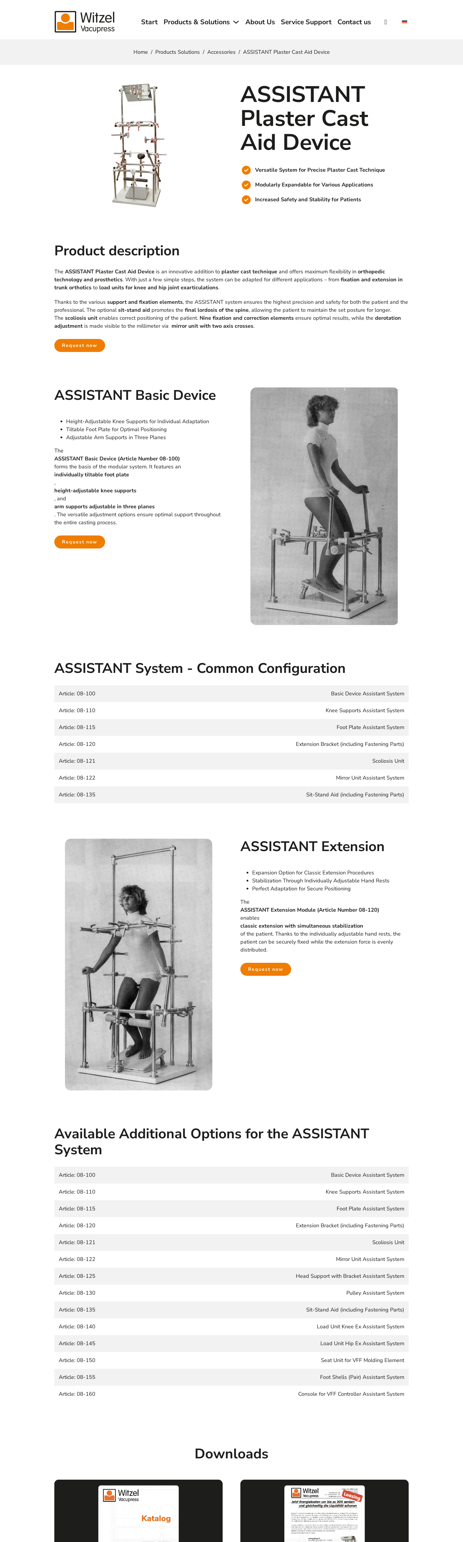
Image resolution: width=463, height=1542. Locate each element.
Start (149, 22)
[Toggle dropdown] (236, 22)
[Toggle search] (385, 22)
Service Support (306, 22)
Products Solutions (177, 52)
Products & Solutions (197, 22)
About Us (260, 22)
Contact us (354, 22)
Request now (79, 345)
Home (140, 52)
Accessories (221, 52)
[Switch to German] (404, 23)
